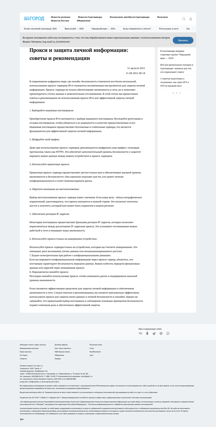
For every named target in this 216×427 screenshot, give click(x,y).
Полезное (162, 17)
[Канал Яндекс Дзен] (161, 333)
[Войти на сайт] (190, 19)
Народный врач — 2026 (103, 28)
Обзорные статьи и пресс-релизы (33, 345)
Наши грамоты (25, 352)
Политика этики (96, 345)
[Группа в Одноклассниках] (147, 333)
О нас (92, 348)
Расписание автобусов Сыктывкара (129, 17)
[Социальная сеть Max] (167, 333)
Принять (183, 40)
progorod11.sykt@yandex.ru (30, 382)
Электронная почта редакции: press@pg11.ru (75, 376)
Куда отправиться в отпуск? (137, 28)
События (23, 359)
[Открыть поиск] (184, 19)
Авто (91, 355)
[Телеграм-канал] (154, 333)
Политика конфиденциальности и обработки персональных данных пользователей (120, 404)
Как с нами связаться (63, 348)
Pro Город (23, 355)
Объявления (83, 20)
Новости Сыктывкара (90, 17)
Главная (58, 359)
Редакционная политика (29, 348)
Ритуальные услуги (168, 28)
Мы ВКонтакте (95, 352)
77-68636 (42, 397)
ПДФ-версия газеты (62, 352)
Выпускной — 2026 (74, 28)
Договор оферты (61, 345)
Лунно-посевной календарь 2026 (40, 28)
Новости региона (60, 17)
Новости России (60, 20)
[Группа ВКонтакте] (140, 333)
